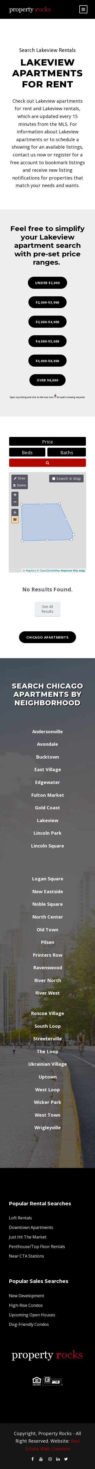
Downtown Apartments (31, 1227)
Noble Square (47, 904)
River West (47, 993)
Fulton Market (47, 795)
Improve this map (73, 570)
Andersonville (47, 731)
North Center (47, 917)
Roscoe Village (47, 1013)
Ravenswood (47, 968)
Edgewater (47, 782)
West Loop (47, 1090)
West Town (47, 1115)
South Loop (47, 1026)
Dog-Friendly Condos (29, 1324)
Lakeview (47, 820)
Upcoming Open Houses (32, 1315)
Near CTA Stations (26, 1256)
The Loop (47, 1051)
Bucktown (47, 757)
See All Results (47, 609)
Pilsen (47, 942)
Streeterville (47, 1039)
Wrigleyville (47, 1127)
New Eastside (47, 891)
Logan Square (47, 879)
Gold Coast (47, 808)
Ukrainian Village (47, 1064)
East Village (47, 769)
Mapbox (31, 570)
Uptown (48, 1077)
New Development (26, 1295)
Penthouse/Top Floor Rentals (37, 1246)
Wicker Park (47, 1102)
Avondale (47, 744)
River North (47, 980)
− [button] (15, 502)
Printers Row (47, 955)
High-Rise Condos (26, 1305)
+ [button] (15, 495)
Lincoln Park (47, 833)
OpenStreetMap (50, 570)
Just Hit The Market (27, 1237)
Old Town (47, 930)
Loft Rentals (20, 1218)
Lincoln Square (47, 846)
